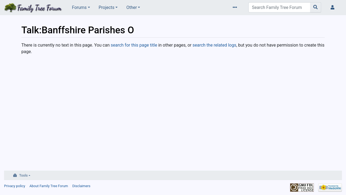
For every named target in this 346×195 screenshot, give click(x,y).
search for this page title (134, 45)
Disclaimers (81, 186)
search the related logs (214, 45)
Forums (79, 7)
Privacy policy (14, 186)
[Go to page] (315, 7)
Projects (107, 7)
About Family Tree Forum (48, 186)
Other (131, 7)
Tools (23, 175)
